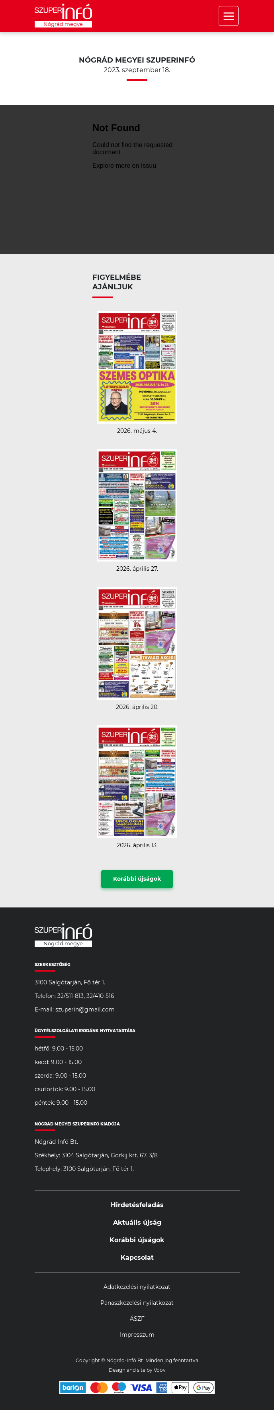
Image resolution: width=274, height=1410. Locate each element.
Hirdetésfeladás (137, 1205)
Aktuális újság (137, 1223)
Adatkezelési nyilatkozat (137, 1287)
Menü (229, 16)
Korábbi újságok (137, 879)
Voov (160, 1370)
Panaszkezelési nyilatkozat (137, 1303)
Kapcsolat (137, 1258)
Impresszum (137, 1335)
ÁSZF (137, 1319)
